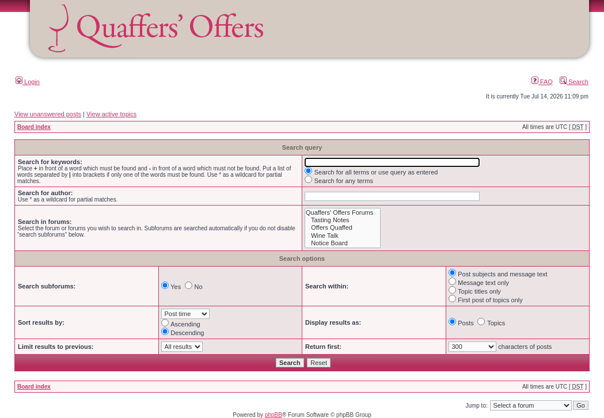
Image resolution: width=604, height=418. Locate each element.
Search (574, 81)
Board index (34, 127)
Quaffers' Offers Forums (342, 212)
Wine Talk (342, 236)
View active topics (111, 114)
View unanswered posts (47, 114)
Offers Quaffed (342, 227)
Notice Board (342, 243)
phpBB (273, 415)
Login (28, 81)
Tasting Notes (342, 220)
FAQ (542, 81)
